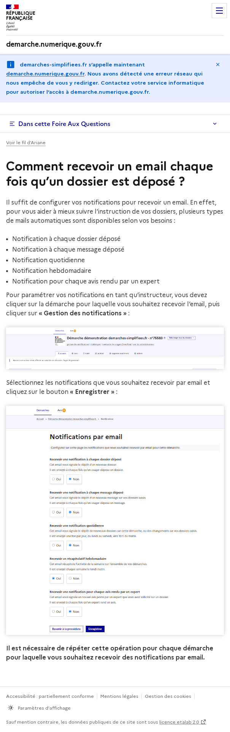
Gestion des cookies (168, 696)
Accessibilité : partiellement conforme (50, 696)
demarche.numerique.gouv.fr (45, 73)
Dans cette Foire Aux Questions (64, 123)
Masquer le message (218, 64)
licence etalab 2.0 (179, 722)
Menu (219, 10)
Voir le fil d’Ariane (26, 142)
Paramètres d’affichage (44, 708)
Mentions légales (119, 696)
